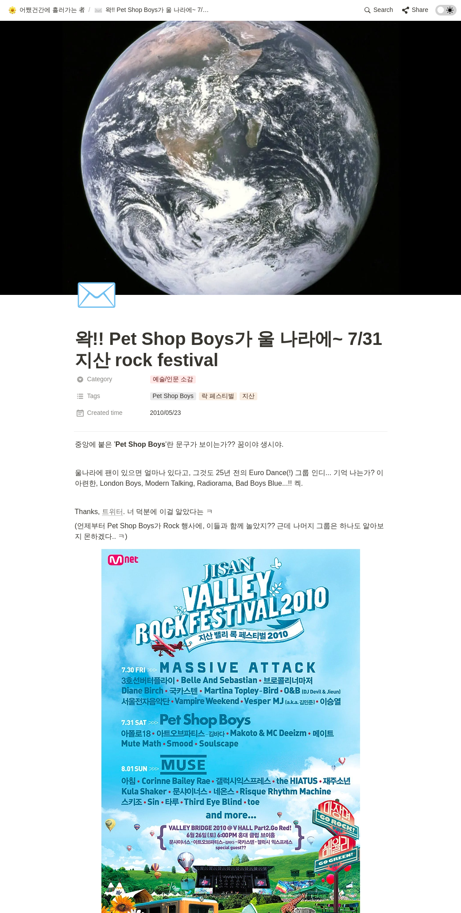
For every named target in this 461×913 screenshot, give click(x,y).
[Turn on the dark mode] (446, 13)
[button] (46, 10)
